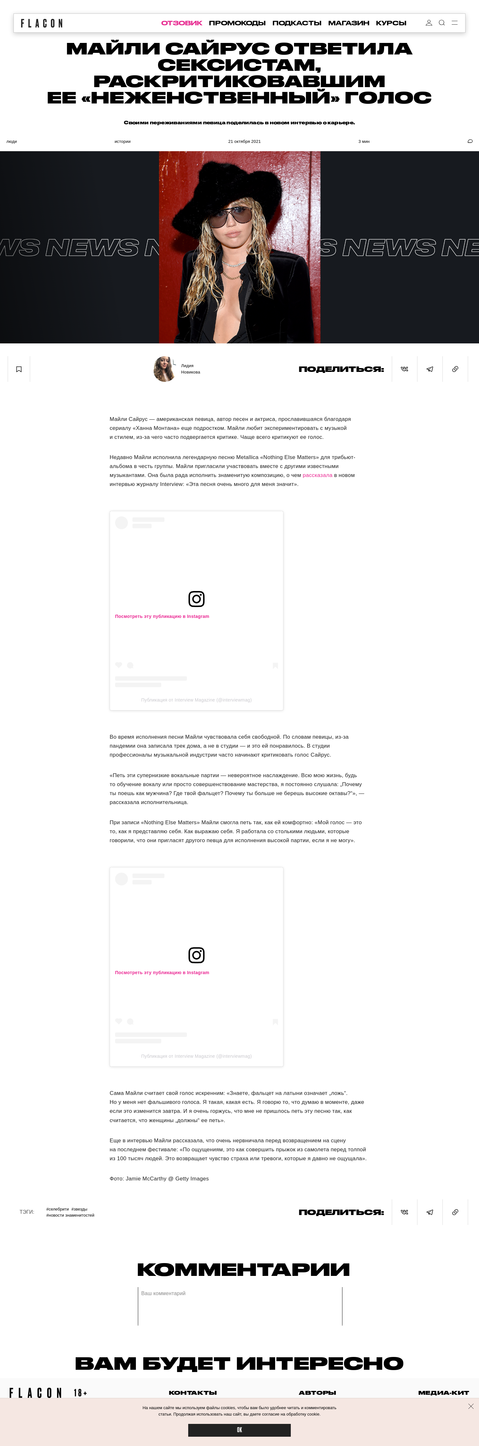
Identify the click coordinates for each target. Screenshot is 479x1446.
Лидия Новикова (190, 368)
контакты (193, 1393)
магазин (348, 23)
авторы (317, 1393)
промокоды (237, 23)
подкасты (297, 23)
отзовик (181, 23)
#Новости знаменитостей (70, 1215)
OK (239, 1430)
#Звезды (79, 1209)
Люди (11, 141)
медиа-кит (443, 1393)
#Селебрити (57, 1209)
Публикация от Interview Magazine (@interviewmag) (196, 699)
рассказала (317, 475)
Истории (122, 141)
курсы (391, 23)
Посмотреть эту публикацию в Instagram (162, 616)
